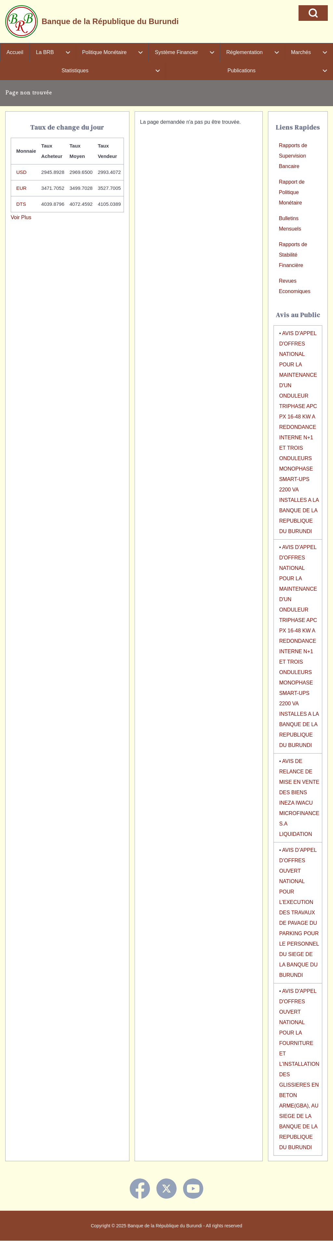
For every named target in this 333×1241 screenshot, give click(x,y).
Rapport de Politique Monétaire (291, 192)
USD (21, 172)
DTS (21, 204)
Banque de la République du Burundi (110, 21)
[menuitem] (14, 52)
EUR (21, 188)
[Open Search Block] (313, 13)
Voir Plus (21, 217)
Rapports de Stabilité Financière (293, 255)
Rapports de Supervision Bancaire (293, 156)
